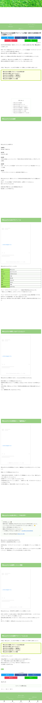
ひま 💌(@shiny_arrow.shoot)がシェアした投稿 (16, 463)
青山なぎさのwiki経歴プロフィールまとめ (21, 113)
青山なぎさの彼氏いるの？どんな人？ (20, 106)
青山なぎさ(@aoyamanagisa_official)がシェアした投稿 (15, 262)
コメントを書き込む (21, 686)
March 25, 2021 (21, 534)
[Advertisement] (21, 15)
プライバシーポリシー (21, 697)
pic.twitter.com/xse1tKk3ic (27, 531)
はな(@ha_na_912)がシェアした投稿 (15, 607)
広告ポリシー (31, 699)
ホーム (7, 697)
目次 (19, 100)
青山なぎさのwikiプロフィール (19, 104)
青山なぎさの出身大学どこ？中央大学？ (21, 109)
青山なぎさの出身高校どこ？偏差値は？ (21, 108)
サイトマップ (11, 699)
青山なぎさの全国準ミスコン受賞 (19, 111)
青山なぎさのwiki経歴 (17, 102)
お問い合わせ (34, 697)
